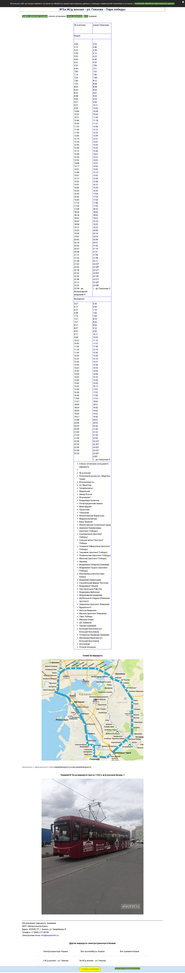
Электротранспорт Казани (55, 951)
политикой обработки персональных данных (154, 3)
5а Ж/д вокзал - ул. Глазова (92, 960)
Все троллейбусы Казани (92, 951)
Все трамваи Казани (129, 951)
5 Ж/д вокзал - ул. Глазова (55, 960)
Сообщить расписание (90, 969)
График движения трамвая (35, 16)
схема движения (75, 16)
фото (85, 16)
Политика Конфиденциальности (127, 968)
